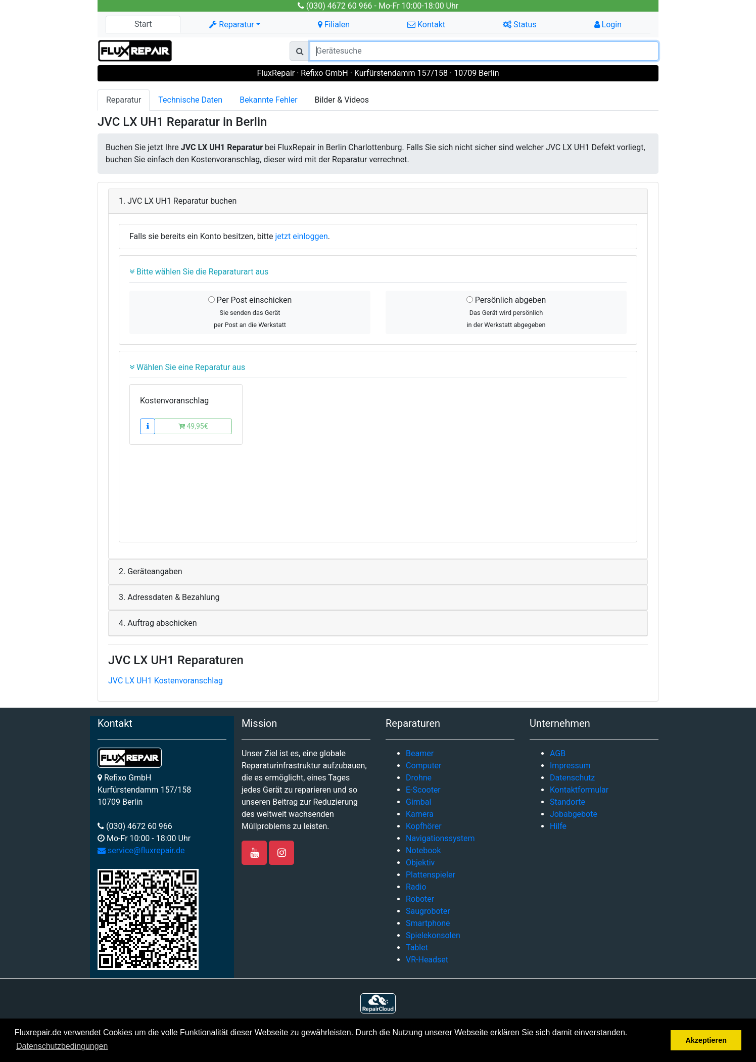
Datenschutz (572, 777)
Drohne (419, 777)
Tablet (417, 947)
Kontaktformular (579, 790)
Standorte (567, 802)
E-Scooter (423, 790)
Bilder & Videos (342, 100)
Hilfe (558, 826)
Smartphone (428, 923)
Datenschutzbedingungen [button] (62, 1046)
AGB (557, 753)
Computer (424, 765)
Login (608, 24)
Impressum (570, 765)
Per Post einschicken (250, 312)
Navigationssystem (440, 838)
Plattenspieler (430, 875)
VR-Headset (427, 959)
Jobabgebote (573, 814)
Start (143, 24)
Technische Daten (190, 100)
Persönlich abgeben (506, 312)
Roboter (420, 899)
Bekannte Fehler (268, 100)
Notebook (423, 850)
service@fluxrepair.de (141, 850)
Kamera (420, 814)
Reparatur (123, 100)
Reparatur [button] (231, 24)
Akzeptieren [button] (706, 1040)
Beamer (420, 753)
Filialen (334, 24)
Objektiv (420, 862)
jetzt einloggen (301, 236)
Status (520, 24)
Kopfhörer (424, 826)
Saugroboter (428, 911)
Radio (416, 887)
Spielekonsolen (433, 935)
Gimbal (418, 802)
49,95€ (193, 426)
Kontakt (426, 24)
